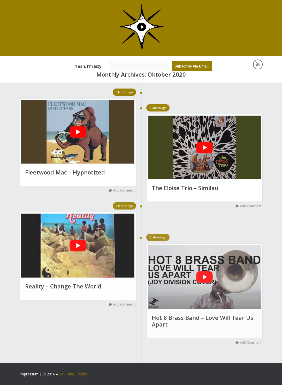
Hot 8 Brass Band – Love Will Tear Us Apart (202, 321)
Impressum (29, 374)
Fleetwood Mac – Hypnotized (65, 172)
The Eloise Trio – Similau (185, 188)
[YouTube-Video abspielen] (77, 132)
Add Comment (124, 190)
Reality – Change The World (63, 286)
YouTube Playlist (73, 374)
